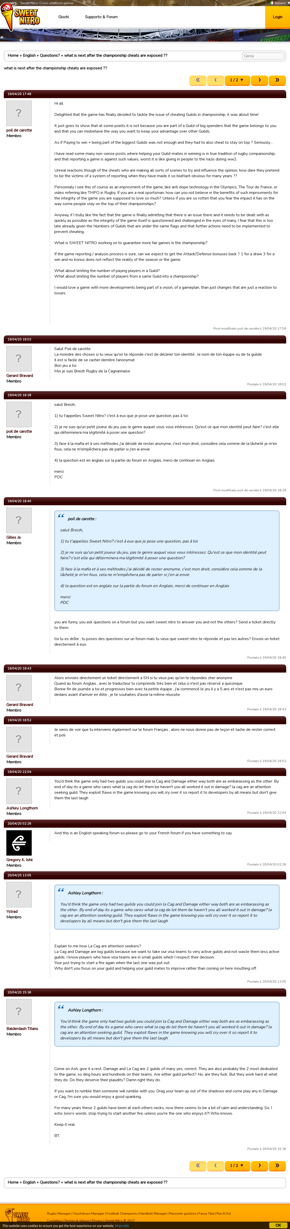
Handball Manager (153, 1213)
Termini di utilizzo (77, 1220)
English (29, 55)
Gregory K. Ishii (19, 860)
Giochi (63, 17)
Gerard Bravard (19, 375)
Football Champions (122, 1213)
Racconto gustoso (182, 1213)
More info (122, 1226)
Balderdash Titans (22, 1029)
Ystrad (12, 911)
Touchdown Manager (88, 1213)
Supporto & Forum (101, 17)
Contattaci (54, 1220)
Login (277, 17)
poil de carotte (19, 130)
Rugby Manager (59, 1213)
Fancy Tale (206, 1213)
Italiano (278, 3)
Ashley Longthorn (22, 808)
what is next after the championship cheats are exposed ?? (115, 55)
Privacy (97, 1220)
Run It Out (223, 1213)
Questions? (50, 55)
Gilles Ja (13, 537)
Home (13, 55)
